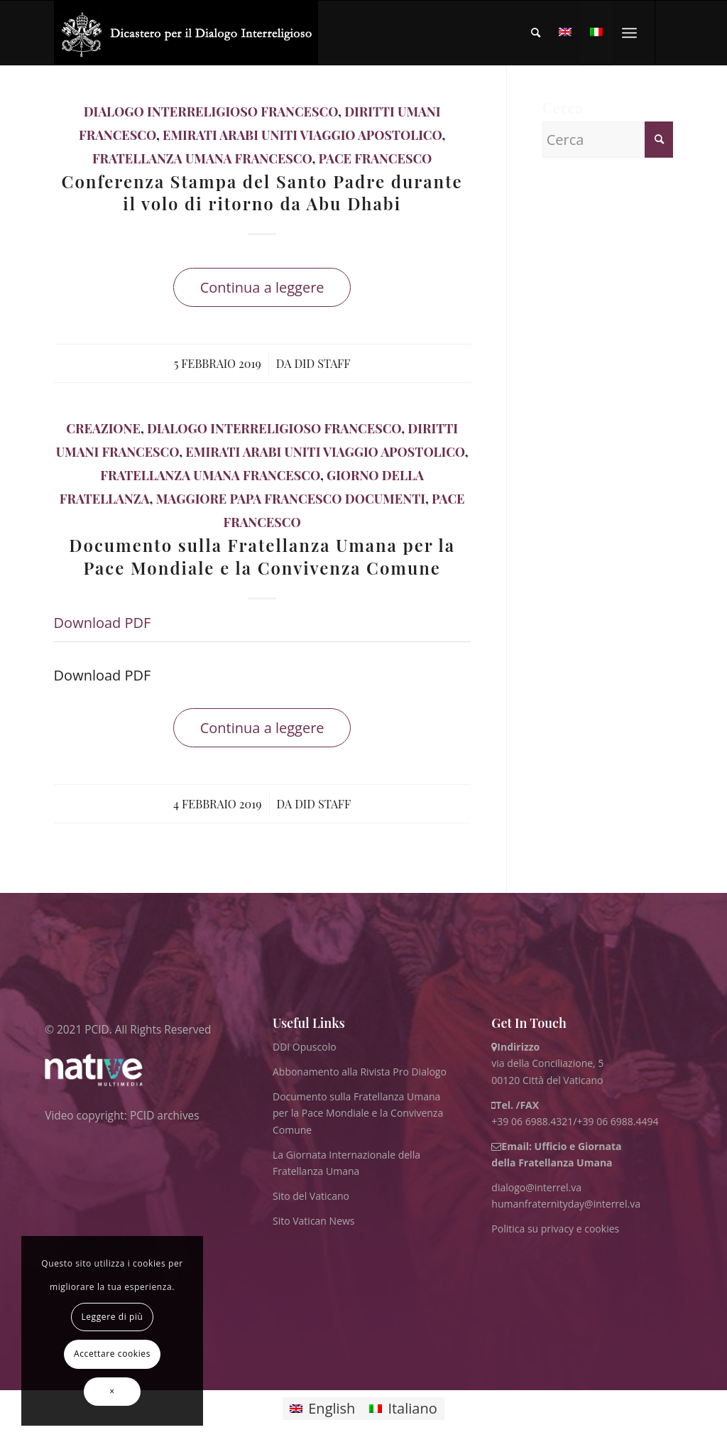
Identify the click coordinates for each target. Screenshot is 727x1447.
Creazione (103, 428)
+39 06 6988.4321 (532, 1121)
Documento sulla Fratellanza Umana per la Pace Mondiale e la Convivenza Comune (262, 555)
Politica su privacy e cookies (555, 1228)
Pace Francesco (375, 158)
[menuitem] (536, 33)
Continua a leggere (262, 287)
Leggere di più (112, 1317)
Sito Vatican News (314, 1220)
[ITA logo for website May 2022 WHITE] (186, 33)
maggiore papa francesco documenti (290, 498)
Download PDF (102, 622)
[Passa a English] (322, 1409)
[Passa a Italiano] (403, 1409)
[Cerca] (536, 33)
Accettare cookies (112, 1354)
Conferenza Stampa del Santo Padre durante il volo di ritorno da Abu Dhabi (262, 192)
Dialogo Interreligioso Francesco (211, 111)
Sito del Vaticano (311, 1196)
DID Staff (322, 363)
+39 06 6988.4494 (618, 1121)
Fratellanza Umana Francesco (202, 158)
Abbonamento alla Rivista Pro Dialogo (360, 1071)
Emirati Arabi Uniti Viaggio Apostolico (302, 134)
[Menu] (629, 32)
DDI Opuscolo (305, 1046)
